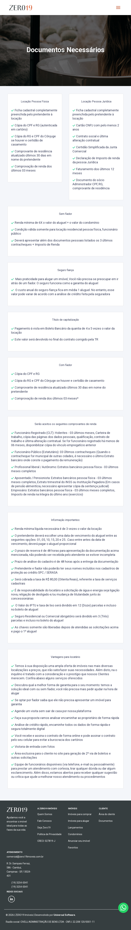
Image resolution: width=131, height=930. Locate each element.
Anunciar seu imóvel (79, 841)
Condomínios (75, 834)
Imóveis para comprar (80, 814)
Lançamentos (75, 827)
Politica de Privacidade (49, 834)
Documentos (106, 821)
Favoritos (73, 847)
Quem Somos (44, 814)
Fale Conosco (44, 821)
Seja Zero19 (43, 827)
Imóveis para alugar (78, 821)
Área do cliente (107, 814)
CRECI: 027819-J (46, 841)
